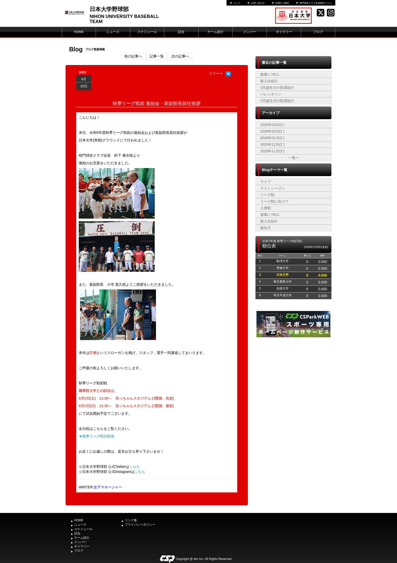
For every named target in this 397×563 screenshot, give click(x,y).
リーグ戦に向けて (274, 201)
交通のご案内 (282, 3)
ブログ (318, 32)
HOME (79, 32)
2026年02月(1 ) (272, 131)
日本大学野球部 (109, 9)
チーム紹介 (215, 32)
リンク (236, 3)
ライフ (265, 182)
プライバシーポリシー (140, 524)
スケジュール (147, 32)
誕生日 (265, 228)
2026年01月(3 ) (272, 138)
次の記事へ (180, 56)
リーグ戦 (267, 195)
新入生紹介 (269, 81)
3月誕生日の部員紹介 (277, 88)
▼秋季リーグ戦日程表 (96, 436)
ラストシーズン (272, 188)
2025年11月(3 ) (272, 151)
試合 (181, 32)
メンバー (249, 32)
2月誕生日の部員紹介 (277, 101)
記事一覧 (157, 56)
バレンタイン (271, 94)
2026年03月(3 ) (272, 125)
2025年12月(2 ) (272, 144)
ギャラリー (284, 32)
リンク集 (131, 520)
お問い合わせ (258, 3)
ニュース (113, 32)
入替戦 (265, 208)
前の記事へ (133, 56)
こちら (134, 467)
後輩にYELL (270, 74)
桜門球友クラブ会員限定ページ (315, 3)
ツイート (216, 73)
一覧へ (293, 158)
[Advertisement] (293, 376)
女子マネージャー (108, 487)
